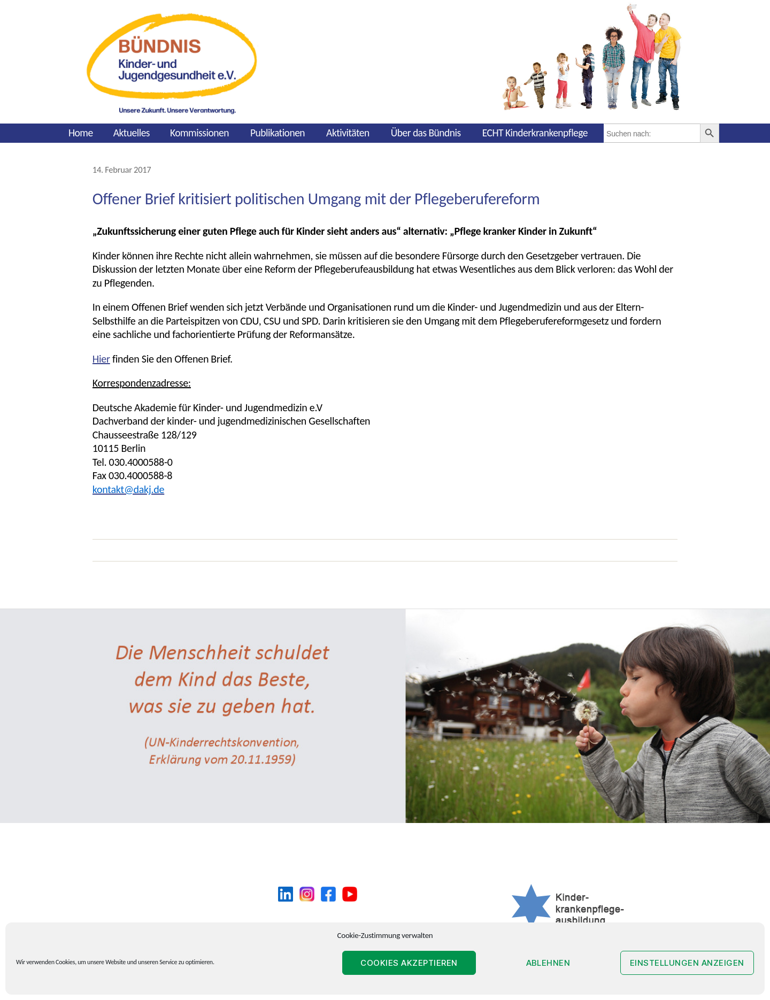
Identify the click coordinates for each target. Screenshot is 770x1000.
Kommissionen (199, 132)
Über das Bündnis (426, 132)
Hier (101, 358)
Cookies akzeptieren (409, 963)
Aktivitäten (347, 132)
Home (80, 132)
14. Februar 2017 (122, 169)
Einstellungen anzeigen (687, 963)
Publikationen (277, 132)
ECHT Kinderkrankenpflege (535, 132)
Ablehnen (548, 963)
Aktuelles (131, 132)
